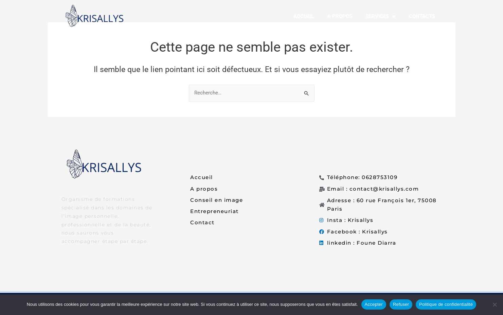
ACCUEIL (303, 16)
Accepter (374, 304)
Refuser (401, 304)
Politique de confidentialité (446, 304)
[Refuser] (494, 304)
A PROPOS (339, 16)
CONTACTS (422, 16)
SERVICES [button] (380, 16)
